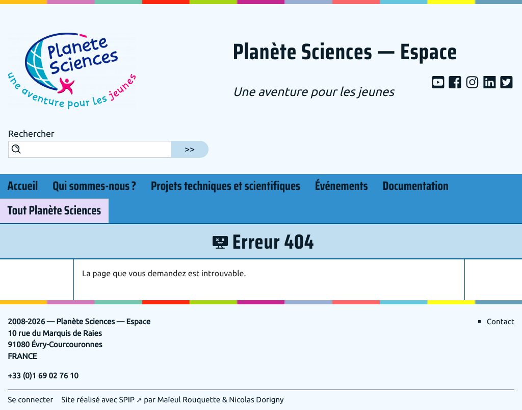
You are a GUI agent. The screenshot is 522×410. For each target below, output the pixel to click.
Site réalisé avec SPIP (98, 400)
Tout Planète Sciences (54, 211)
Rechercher (31, 134)
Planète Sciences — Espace (345, 52)
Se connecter (30, 400)
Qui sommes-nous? (94, 184)
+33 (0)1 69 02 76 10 (43, 376)
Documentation (416, 186)
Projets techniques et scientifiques (225, 186)
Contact (500, 322)
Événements (341, 186)
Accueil (22, 186)
